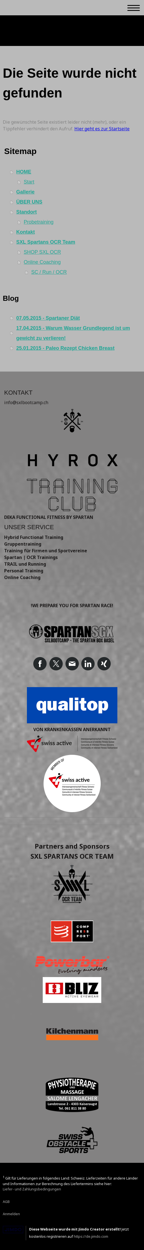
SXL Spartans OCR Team (45, 242)
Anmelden (11, 1213)
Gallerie (25, 192)
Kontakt (25, 232)
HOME (23, 172)
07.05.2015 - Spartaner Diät (48, 318)
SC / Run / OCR (49, 272)
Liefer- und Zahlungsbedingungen (32, 1189)
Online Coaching (42, 262)
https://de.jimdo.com (91, 1236)
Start (29, 182)
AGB (6, 1201)
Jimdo (13, 1229)
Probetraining (39, 222)
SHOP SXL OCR (42, 252)
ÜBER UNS (29, 202)
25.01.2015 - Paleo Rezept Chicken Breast (65, 348)
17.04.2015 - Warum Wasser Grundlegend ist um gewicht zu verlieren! (73, 333)
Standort (26, 212)
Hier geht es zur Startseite (102, 129)
